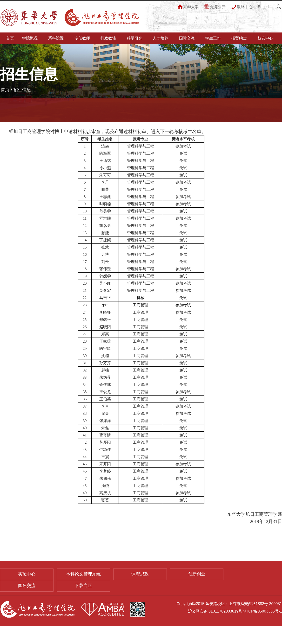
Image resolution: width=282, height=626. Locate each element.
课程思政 (140, 574)
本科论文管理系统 (83, 574)
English (264, 7)
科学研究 (134, 38)
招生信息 (22, 89)
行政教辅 (108, 38)
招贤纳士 (239, 38)
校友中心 (265, 38)
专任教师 (82, 38)
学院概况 (30, 38)
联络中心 (242, 7)
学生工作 (213, 38)
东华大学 (188, 7)
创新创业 (196, 574)
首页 (10, 38)
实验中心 (26, 574)
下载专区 (83, 585)
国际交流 (187, 38)
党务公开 (215, 7)
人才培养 (160, 38)
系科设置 (56, 38)
